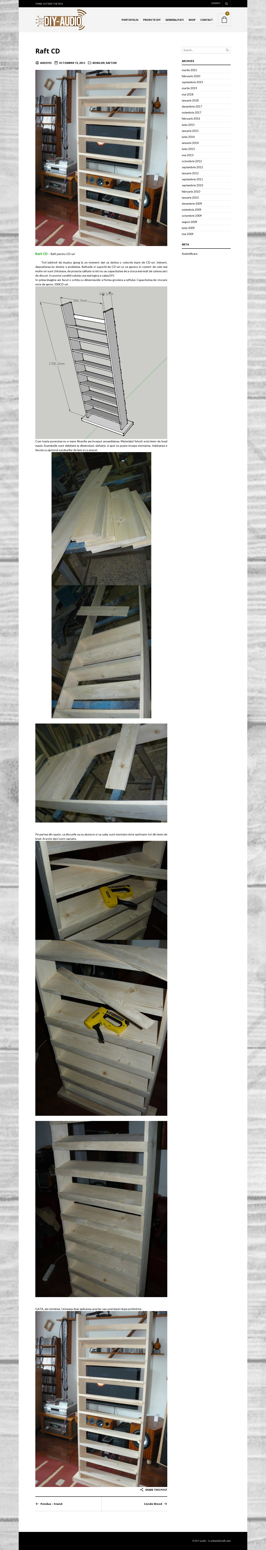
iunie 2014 (188, 137)
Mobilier (98, 63)
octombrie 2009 (192, 216)
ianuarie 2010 (190, 197)
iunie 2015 (188, 124)
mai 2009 (187, 234)
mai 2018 (187, 94)
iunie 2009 (188, 228)
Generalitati (174, 20)
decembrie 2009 (192, 203)
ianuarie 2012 (190, 173)
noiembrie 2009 (191, 210)
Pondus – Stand (51, 1504)
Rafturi (111, 63)
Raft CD (47, 50)
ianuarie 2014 (190, 143)
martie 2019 (189, 88)
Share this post (153, 1490)
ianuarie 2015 (190, 130)
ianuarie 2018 (190, 100)
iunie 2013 (188, 149)
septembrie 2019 (192, 82)
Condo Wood (153, 1504)
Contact (215, 3)
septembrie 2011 (192, 179)
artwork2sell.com (221, 1540)
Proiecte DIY (152, 20)
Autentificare (189, 253)
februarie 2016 (191, 118)
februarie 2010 (191, 191)
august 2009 (189, 222)
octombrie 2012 (192, 161)
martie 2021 (189, 70)
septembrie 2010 (192, 185)
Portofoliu (130, 20)
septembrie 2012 (192, 167)
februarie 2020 (191, 76)
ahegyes (46, 63)
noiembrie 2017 (191, 112)
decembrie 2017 (192, 106)
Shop (192, 20)
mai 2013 (187, 155)
